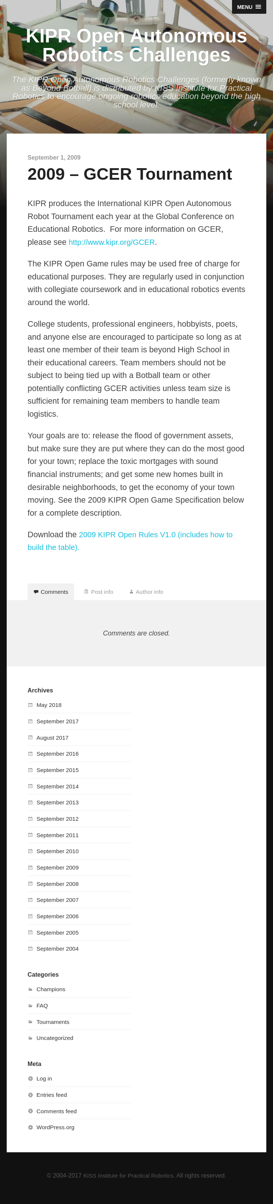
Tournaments (54, 1027)
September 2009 (58, 873)
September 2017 (58, 726)
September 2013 (58, 807)
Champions (51, 994)
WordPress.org (56, 1132)
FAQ (42, 1011)
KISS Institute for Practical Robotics (128, 1180)
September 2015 (58, 775)
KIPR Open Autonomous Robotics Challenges (137, 46)
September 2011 (58, 840)
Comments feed (57, 1116)
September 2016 (58, 759)
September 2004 (58, 954)
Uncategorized (55, 1043)
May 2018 (49, 710)
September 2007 (58, 905)
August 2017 (53, 743)
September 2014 (58, 791)
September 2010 (58, 856)
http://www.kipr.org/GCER (114, 244)
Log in (44, 1083)
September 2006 (58, 921)
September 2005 (58, 938)
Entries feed (52, 1100)
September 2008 (58, 889)
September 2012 (58, 824)
